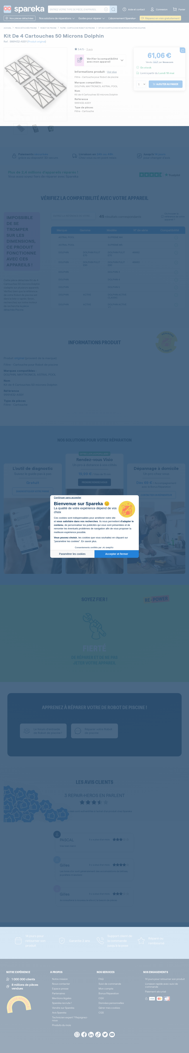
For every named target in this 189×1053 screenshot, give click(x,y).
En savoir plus (88, 541)
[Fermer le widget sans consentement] (67, 497)
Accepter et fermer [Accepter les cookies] (116, 553)
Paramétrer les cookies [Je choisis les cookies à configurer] (72, 553)
